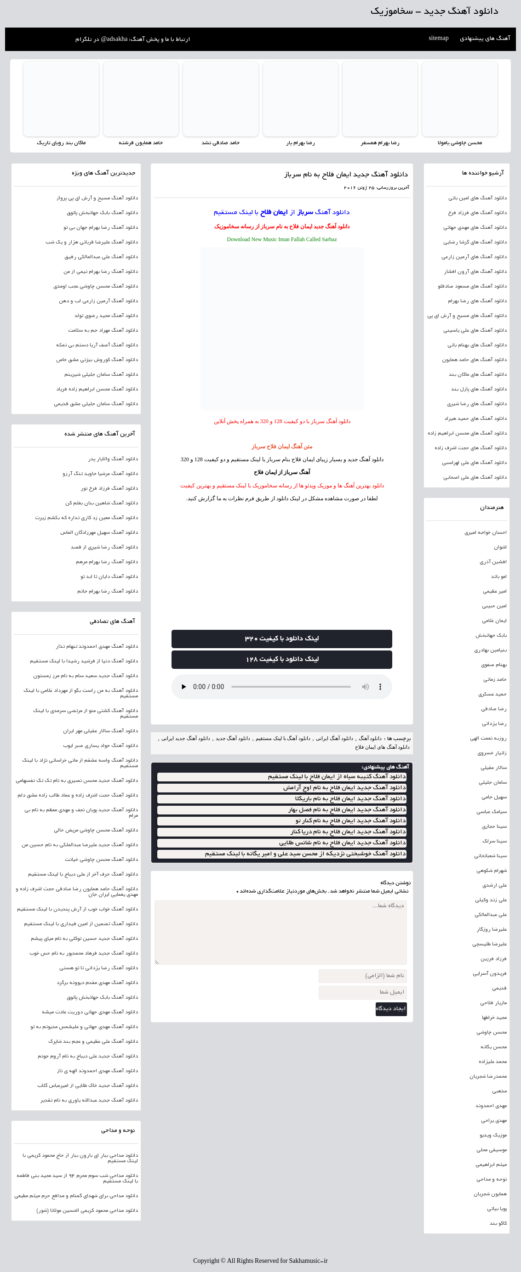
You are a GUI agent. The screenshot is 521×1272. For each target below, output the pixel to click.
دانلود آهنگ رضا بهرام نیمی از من (100, 272)
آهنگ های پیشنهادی (485, 39)
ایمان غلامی (494, 621)
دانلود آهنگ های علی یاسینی (475, 331)
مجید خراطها (494, 1018)
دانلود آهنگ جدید (331, 226)
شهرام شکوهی (491, 871)
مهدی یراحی (494, 1121)
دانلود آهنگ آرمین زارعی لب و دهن (98, 301)
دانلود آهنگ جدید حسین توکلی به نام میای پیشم (84, 939)
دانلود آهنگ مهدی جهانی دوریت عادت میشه (90, 1012)
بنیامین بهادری (490, 650)
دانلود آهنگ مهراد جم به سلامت (103, 331)
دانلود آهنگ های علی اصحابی (475, 478)
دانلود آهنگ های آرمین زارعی (474, 257)
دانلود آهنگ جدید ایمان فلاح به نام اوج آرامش (344, 788)
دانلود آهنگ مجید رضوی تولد (106, 316)
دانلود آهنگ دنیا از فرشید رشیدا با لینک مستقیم (84, 661)
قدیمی (499, 988)
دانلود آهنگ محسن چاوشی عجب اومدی (95, 286)
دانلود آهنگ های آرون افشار (475, 272)
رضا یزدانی (494, 724)
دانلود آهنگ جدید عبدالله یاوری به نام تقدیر (89, 1100)
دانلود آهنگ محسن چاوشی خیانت (101, 860)
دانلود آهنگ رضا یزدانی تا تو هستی (98, 968)
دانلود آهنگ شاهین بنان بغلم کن (101, 503)
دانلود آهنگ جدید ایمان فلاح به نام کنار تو (351, 821)
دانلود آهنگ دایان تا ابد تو (109, 577)
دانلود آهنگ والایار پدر (113, 459)
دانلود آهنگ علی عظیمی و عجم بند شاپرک (93, 1042)
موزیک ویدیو (493, 1135)
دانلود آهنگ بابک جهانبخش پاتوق (102, 213)
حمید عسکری (492, 694)
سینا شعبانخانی (490, 856)
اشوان (500, 547)
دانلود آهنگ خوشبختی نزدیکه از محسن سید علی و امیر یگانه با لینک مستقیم (305, 854)
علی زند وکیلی (491, 900)
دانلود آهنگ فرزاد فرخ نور (109, 489)
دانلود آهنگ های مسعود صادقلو (472, 286)
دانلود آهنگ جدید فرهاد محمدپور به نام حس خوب (83, 953)
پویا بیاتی (497, 1209)
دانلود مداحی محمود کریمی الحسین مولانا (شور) (87, 1211)
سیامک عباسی (491, 812)
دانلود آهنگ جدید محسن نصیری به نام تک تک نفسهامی (77, 781)
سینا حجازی (494, 827)
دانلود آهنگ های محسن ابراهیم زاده (467, 433)
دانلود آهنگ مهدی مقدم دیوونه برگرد (97, 983)
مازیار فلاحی (493, 1003)
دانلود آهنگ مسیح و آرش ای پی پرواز (97, 198)
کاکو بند (498, 1224)
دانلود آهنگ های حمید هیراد (475, 419)
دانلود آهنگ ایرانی (334, 738)
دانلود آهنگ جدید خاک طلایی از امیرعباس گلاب (87, 1086)
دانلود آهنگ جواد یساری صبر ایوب (100, 746)
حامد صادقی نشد (220, 143)
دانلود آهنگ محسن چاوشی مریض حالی (96, 830)
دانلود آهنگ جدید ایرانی (185, 738)
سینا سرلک (494, 841)
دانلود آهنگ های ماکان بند (478, 375)
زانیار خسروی (492, 753)
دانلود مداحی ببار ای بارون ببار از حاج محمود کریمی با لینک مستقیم (80, 1158)
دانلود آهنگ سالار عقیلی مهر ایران (100, 731)
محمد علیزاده (493, 1062)
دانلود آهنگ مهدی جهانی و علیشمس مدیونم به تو (84, 1027)
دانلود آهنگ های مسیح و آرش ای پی (467, 316)
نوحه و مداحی (491, 1179)
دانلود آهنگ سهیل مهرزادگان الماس (99, 533)
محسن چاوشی (491, 1032)
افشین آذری (493, 562)
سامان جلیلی (493, 783)
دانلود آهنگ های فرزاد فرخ (477, 213)
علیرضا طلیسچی (489, 944)
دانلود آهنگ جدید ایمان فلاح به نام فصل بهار (347, 810)
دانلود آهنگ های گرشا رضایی (475, 242)
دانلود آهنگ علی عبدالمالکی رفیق (101, 257)
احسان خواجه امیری (485, 533)
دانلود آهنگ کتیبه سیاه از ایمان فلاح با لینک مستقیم (337, 777)
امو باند (499, 577)
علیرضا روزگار (491, 930)
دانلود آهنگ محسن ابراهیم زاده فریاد (97, 389)
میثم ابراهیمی (491, 1165)
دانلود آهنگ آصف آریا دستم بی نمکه (97, 345)
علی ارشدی (494, 885)
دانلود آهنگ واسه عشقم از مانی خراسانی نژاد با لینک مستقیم (80, 763)
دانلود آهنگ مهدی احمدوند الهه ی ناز (97, 1071)
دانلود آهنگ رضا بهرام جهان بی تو (100, 228)
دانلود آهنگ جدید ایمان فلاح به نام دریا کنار (348, 832)
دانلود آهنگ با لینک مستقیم (283, 738)
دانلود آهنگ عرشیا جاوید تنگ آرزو (100, 474)
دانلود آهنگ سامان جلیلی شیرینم (101, 375)
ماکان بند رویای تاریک (61, 143)
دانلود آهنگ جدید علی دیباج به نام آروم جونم (88, 1056)
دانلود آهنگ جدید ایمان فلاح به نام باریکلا (350, 799)
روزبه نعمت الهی (488, 738)
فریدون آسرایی (490, 974)
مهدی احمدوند (491, 1106)
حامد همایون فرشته (141, 143)
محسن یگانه (494, 1047)
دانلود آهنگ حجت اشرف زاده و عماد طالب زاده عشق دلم (77, 795)
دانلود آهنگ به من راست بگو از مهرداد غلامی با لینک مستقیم (80, 693)
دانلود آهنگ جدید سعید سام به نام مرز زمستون (85, 676)
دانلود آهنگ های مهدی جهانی (475, 228)
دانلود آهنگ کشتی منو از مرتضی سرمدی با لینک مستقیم (85, 713)
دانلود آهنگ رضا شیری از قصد (104, 547)
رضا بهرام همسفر (380, 143)
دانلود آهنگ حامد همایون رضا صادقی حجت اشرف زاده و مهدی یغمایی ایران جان (77, 892)
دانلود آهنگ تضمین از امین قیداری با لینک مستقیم (81, 924)
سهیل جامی (494, 797)
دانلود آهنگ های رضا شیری (477, 404)
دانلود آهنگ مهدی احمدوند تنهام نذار (97, 647)
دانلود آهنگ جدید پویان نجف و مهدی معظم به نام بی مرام (81, 813)
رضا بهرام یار (300, 143)
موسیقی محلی (491, 1150)
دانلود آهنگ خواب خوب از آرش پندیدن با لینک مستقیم (77, 909)
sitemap (439, 39)
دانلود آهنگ (332, 212)
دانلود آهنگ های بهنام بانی (477, 345)
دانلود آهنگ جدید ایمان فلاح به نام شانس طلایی (342, 843)
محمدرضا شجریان (488, 1077)
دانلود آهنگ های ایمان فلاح (382, 747)
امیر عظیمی (495, 591)
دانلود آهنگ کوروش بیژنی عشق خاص (97, 360)
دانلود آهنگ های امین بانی (477, 198)
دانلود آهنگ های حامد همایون (474, 360)
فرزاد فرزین (494, 959)
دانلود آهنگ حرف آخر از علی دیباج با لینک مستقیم (83, 874)
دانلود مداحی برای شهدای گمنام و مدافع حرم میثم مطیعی (76, 1196)
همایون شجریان (490, 1194)
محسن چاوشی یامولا (460, 143)
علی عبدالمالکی (491, 915)
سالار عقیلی (494, 768)
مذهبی (499, 1091)
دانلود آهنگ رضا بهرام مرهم (107, 562)
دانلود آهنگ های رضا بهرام (477, 301)
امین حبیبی (494, 606)
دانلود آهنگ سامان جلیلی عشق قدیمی (96, 404)
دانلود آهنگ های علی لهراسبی (474, 463)
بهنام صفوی (494, 665)
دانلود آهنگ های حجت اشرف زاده (471, 448)
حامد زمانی (495, 680)
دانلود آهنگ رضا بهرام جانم (107, 591)
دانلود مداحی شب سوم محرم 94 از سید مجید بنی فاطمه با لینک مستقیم (77, 1178)
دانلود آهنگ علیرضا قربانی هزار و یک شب (92, 242)
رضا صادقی (494, 709)
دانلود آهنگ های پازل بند (479, 389)
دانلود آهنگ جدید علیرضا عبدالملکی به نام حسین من (80, 845)
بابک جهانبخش (491, 636)
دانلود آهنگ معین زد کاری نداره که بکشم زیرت (86, 518)
